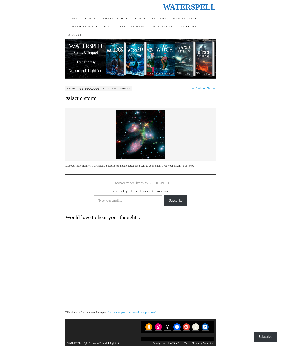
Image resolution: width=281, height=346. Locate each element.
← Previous (198, 88)
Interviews (162, 26)
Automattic (208, 343)
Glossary (188, 26)
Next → (211, 88)
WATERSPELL (189, 7)
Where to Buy (115, 18)
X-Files (75, 34)
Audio (140, 18)
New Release (185, 18)
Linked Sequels (83, 26)
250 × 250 (118, 88)
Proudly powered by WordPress (167, 343)
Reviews (159, 18)
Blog (108, 26)
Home (73, 18)
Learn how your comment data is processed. (132, 312)
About (90, 18)
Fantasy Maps (132, 26)
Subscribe (176, 200)
